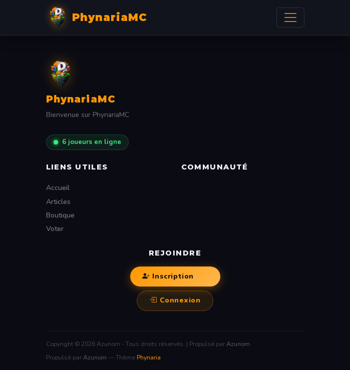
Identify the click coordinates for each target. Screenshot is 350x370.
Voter (55, 229)
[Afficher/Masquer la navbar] (290, 18)
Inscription (168, 276)
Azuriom (238, 344)
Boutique (60, 215)
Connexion (174, 300)
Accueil (58, 187)
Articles (58, 201)
